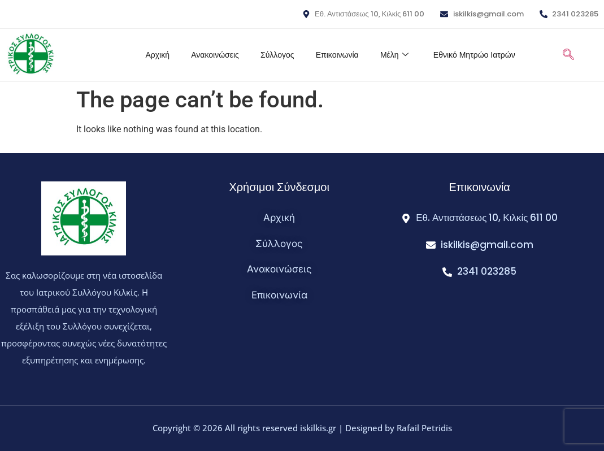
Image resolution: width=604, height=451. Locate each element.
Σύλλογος (271, 54)
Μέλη (391, 54)
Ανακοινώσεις (209, 54)
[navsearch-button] (568, 55)
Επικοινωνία (332, 54)
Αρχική (150, 54)
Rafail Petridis (424, 427)
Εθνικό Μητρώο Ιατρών (471, 54)
